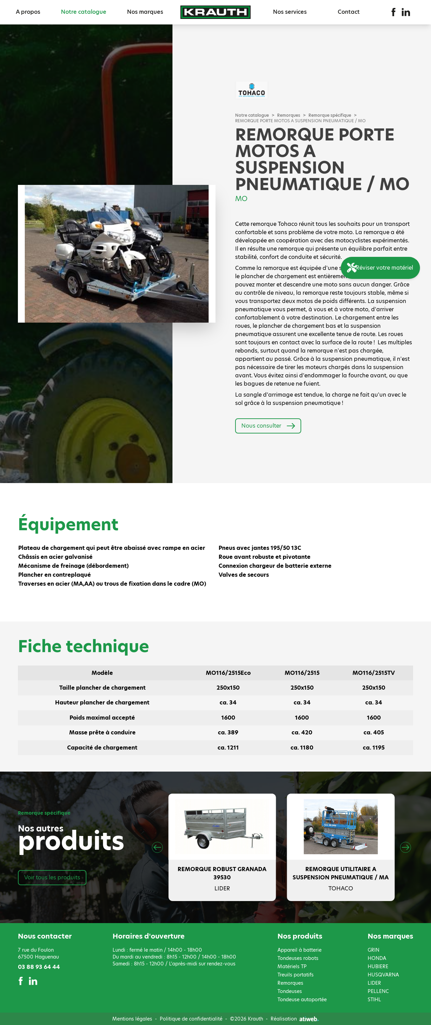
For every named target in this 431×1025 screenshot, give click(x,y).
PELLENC (378, 991)
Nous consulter (268, 426)
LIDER (374, 983)
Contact (349, 12)
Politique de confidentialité (191, 1018)
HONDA (377, 958)
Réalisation (295, 1018)
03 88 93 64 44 (39, 967)
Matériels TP (292, 966)
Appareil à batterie (299, 949)
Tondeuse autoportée (302, 999)
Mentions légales (132, 1018)
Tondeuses (289, 991)
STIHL (374, 999)
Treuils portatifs (295, 974)
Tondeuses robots (297, 958)
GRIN (373, 949)
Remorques (288, 115)
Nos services (290, 12)
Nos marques (145, 12)
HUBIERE (378, 966)
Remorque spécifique (329, 115)
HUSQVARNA (383, 974)
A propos (28, 12)
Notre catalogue (83, 12)
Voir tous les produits (52, 877)
